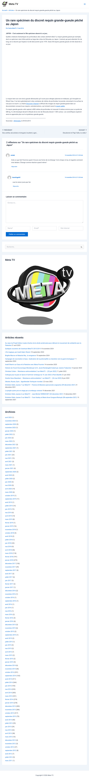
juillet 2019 (9, 506)
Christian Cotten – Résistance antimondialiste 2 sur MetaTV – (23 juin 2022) (31, 372)
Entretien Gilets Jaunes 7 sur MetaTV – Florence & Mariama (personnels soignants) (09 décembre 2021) (40, 385)
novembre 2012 (10, 744)
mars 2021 (8, 465)
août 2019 (8, 503)
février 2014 (9, 700)
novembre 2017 (10, 567)
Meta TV (13, 4)
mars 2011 (8, 761)
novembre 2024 (10, 421)
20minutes (17, 121)
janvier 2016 (9, 622)
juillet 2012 (9, 758)
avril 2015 (8, 652)
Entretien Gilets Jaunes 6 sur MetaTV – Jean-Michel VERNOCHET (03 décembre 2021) (34, 394)
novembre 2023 (10, 428)
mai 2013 (8, 730)
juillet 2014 (9, 683)
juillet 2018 (9, 540)
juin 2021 (8, 455)
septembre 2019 (10, 499)
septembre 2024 (10, 425)
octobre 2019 (9, 496)
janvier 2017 (9, 588)
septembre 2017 (10, 571)
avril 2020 (8, 489)
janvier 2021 (9, 469)
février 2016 (9, 618)
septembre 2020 (10, 472)
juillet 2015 (9, 642)
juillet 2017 (9, 577)
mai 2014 (8, 690)
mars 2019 (8, 520)
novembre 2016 (10, 594)
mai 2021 (8, 459)
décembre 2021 (10, 445)
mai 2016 (8, 611)
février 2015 (9, 659)
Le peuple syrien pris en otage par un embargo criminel (23, 391)
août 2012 (8, 754)
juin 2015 (8, 645)
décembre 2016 (10, 591)
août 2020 (8, 476)
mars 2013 (8, 737)
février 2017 (9, 584)
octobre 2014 (9, 673)
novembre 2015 (10, 629)
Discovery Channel (32, 104)
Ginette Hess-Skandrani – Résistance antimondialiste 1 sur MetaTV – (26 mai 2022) (33, 379)
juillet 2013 (9, 724)
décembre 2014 (10, 666)
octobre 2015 (9, 632)
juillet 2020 (9, 479)
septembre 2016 (10, 601)
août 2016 (8, 605)
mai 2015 (8, 649)
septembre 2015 (10, 635)
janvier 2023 (9, 431)
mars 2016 (8, 615)
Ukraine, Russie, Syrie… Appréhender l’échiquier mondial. (24, 382)
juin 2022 (8, 438)
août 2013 (8, 720)
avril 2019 (8, 516)
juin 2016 (8, 608)
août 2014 (8, 679)
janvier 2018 (9, 560)
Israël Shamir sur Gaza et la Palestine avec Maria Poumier (24, 365)
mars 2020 (8, 493)
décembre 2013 (10, 707)
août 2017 (8, 574)
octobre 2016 (9, 598)
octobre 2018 (9, 533)
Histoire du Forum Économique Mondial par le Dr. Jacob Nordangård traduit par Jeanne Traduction (38, 368)
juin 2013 (8, 727)
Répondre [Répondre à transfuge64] (16, 186)
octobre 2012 (9, 747)
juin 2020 (8, 482)
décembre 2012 (10, 741)
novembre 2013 (10, 710)
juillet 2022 (9, 435)
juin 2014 (8, 686)
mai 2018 (8, 547)
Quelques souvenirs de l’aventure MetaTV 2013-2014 (23, 349)
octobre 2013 (9, 713)
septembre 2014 (10, 676)
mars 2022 (8, 442)
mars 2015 (8, 656)
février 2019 (9, 523)
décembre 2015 (10, 625)
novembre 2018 (10, 530)
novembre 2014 (10, 669)
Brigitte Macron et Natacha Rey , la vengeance (20, 356)
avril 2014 (8, 693)
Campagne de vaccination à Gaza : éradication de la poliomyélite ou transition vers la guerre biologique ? (40, 359)
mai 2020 (8, 486)
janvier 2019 (9, 527)
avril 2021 (8, 462)
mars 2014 (8, 696)
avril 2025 (8, 418)
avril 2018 (8, 550)
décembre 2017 (10, 564)
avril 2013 (8, 734)
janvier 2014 (9, 703)
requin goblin (60, 106)
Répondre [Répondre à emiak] (15, 167)
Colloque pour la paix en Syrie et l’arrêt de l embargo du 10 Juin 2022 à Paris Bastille (33, 375)
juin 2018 (8, 543)
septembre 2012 (10, 751)
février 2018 (9, 557)
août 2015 (8, 639)
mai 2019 (8, 513)
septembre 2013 (10, 717)
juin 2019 (8, 510)
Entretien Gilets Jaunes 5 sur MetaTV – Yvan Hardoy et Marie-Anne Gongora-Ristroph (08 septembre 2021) (41, 398)
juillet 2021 (9, 452)
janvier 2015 (9, 662)
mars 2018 (8, 554)
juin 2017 (8, 581)
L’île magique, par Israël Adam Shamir (18, 352)
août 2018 (8, 537)
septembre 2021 (10, 448)
